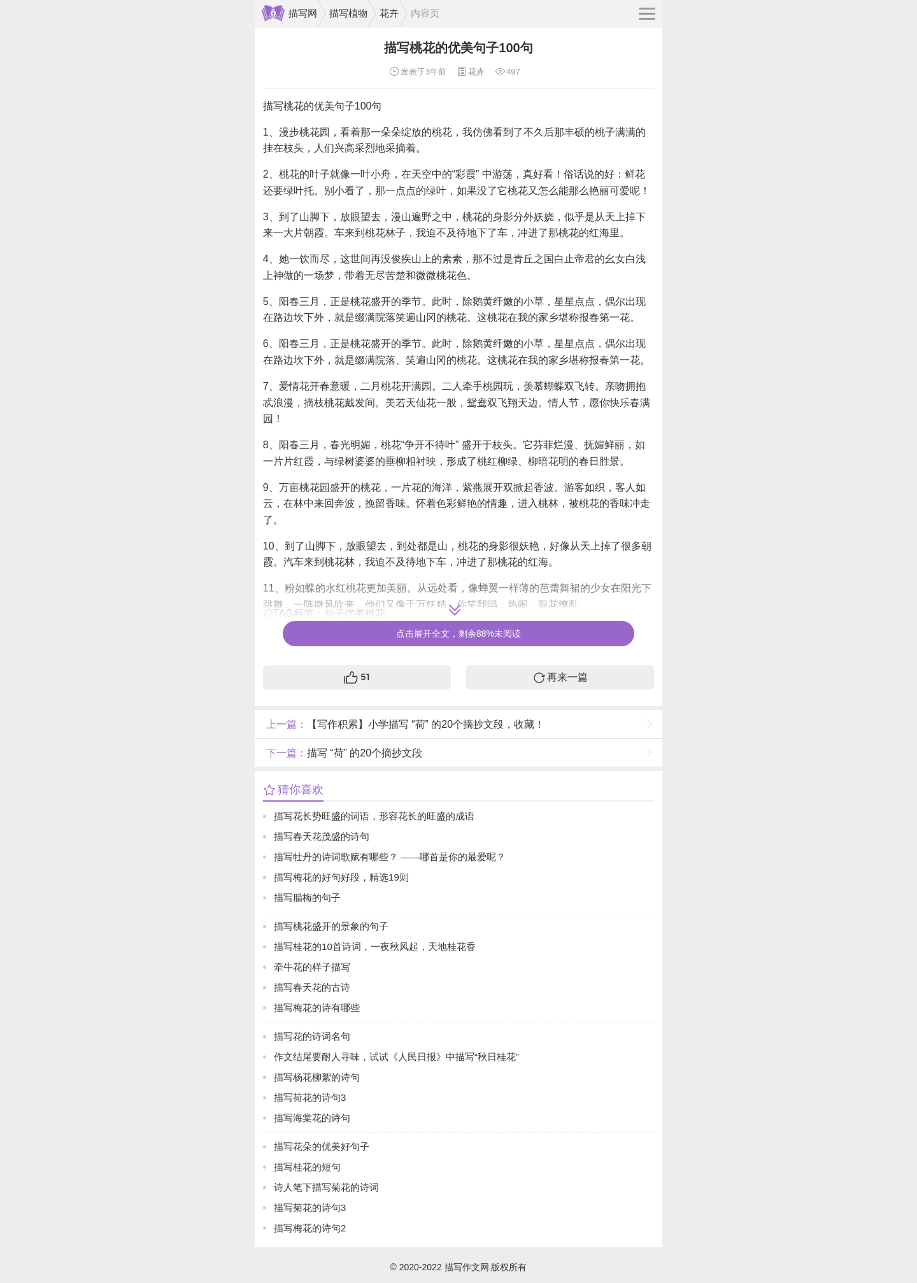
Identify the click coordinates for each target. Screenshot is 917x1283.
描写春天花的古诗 (312, 987)
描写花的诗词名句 (312, 1036)
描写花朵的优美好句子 (321, 1146)
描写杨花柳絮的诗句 (317, 1077)
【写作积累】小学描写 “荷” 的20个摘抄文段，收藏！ (403, 724)
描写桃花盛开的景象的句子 (331, 926)
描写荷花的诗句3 (310, 1097)
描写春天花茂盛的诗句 (321, 836)
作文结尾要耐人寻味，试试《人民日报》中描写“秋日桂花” (396, 1056)
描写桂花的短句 (307, 1166)
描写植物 (348, 13)
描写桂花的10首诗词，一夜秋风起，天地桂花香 (375, 946)
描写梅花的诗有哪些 (317, 1007)
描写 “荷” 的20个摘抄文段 (342, 753)
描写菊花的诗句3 (310, 1207)
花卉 (389, 13)
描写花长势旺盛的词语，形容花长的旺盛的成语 (374, 816)
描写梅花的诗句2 (310, 1228)
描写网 (302, 13)
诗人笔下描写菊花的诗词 (326, 1187)
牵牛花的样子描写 (312, 966)
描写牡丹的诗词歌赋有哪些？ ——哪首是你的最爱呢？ (390, 856)
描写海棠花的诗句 (312, 1117)
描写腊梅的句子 (307, 897)
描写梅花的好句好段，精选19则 (341, 877)
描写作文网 (466, 1267)
